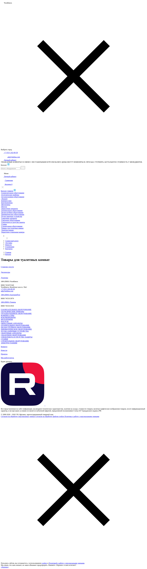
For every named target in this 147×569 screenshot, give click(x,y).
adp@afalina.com (7, 291)
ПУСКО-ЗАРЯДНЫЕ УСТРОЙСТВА (15, 331)
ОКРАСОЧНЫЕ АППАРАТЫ (12, 323)
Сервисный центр (11, 241)
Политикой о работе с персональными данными (66, 563)
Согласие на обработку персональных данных (18, 416)
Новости (8, 245)
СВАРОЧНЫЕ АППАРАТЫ (11, 333)
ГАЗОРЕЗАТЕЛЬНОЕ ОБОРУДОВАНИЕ (16, 310)
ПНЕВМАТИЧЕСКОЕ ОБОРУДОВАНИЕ (16, 329)
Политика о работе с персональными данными (82, 416)
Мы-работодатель (7, 358)
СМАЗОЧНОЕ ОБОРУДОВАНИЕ (13, 335)
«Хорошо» (5, 567)
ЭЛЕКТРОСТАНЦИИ (9, 343)
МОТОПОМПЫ (7, 319)
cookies (44, 563)
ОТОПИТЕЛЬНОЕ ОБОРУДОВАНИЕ (15, 325)
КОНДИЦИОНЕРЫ (8, 317)
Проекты (4, 354)
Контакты (8, 249)
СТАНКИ (4, 339)
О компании (9, 247)
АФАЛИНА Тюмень (8, 302)
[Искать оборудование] (10, 168)
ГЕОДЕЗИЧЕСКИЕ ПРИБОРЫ (12, 311)
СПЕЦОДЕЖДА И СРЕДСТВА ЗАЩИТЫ (16, 337)
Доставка (8, 243)
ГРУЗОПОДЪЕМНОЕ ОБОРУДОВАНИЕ (16, 313)
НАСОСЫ (4, 321)
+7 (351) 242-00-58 (8, 289)
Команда (4, 347)
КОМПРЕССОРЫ (7, 315)
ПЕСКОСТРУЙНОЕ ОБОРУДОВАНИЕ (15, 327)
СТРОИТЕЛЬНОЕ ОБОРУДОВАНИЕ (15, 341)
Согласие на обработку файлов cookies (50, 416)
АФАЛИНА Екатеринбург (10, 295)
